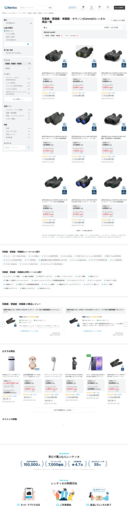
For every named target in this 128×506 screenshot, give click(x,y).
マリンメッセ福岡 (48, 284)
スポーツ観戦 (10, 119)
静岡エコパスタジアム (27, 288)
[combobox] (36, 8)
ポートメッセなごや (94, 280)
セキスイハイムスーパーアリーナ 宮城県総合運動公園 (48, 280)
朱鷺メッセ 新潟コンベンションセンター (16, 280)
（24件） (54, 156)
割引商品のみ (10, 23)
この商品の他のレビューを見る (28, 331)
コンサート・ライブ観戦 (14, 110)
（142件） (15, 396)
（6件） (53, 93)
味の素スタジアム (44, 288)
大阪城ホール (8, 284)
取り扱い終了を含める (13, 53)
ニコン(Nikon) (10, 83)
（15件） (113, 156)
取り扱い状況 (8, 50)
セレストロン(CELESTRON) (12, 260)
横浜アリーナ (93, 276)
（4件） (83, 220)
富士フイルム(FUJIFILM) (112, 256)
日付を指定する (11, 40)
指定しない (10, 31)
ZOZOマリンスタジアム (44, 276)
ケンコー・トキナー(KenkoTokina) (12, 79)
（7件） (113, 220)
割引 (5, 20)
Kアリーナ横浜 (107, 284)
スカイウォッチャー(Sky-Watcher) (52, 264)
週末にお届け (10, 37)
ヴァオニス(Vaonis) (10, 264)
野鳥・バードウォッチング (15, 116)
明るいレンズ (10, 134)
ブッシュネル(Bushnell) (78, 260)
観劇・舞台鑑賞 (11, 113)
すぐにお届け (10, 34)
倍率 (7, 128)
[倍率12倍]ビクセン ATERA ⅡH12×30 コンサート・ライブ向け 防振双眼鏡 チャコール (30, 310)
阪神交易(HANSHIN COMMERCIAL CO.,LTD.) (53, 260)
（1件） (98, 392)
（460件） (120, 394)
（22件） (54, 220)
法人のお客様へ (119, 7)
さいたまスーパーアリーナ (76, 280)
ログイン (72, 7)
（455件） (78, 394)
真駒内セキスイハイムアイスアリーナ (69, 284)
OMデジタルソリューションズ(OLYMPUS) (16, 93)
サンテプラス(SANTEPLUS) (98, 260)
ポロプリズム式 (11, 131)
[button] (64, 410)
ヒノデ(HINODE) (116, 260)
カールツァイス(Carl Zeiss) (29, 264)
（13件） (113, 93)
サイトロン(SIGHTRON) (14, 86)
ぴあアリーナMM (110, 280)
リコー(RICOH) (30, 260)
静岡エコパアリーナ (10, 288)
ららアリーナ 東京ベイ (91, 284)
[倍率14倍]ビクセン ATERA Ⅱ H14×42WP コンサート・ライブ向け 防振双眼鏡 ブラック (94, 310)
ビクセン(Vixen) (11, 89)
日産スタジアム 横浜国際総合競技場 (27, 284)
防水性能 (9, 137)
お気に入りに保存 (118, 20)
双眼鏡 (7, 68)
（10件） (83, 156)
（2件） (83, 93)
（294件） (57, 394)
